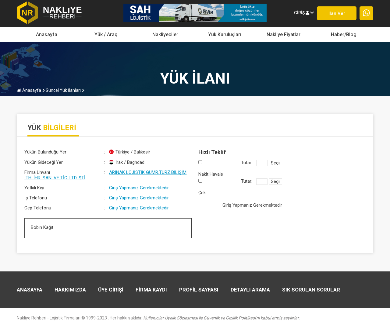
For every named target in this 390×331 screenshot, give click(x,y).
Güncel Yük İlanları (61, 90)
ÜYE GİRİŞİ (110, 290)
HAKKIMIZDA (70, 290)
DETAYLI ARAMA (250, 290)
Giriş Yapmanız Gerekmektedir (139, 188)
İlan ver (336, 13)
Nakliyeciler (165, 34)
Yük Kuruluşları (224, 34)
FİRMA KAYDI (151, 290)
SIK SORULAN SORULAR (311, 290)
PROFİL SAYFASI (198, 290)
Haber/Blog (343, 34)
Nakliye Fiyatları (284, 34)
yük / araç (105, 34)
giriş (304, 12)
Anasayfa (46, 34)
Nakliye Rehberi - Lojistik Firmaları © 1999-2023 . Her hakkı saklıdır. (158, 317)
